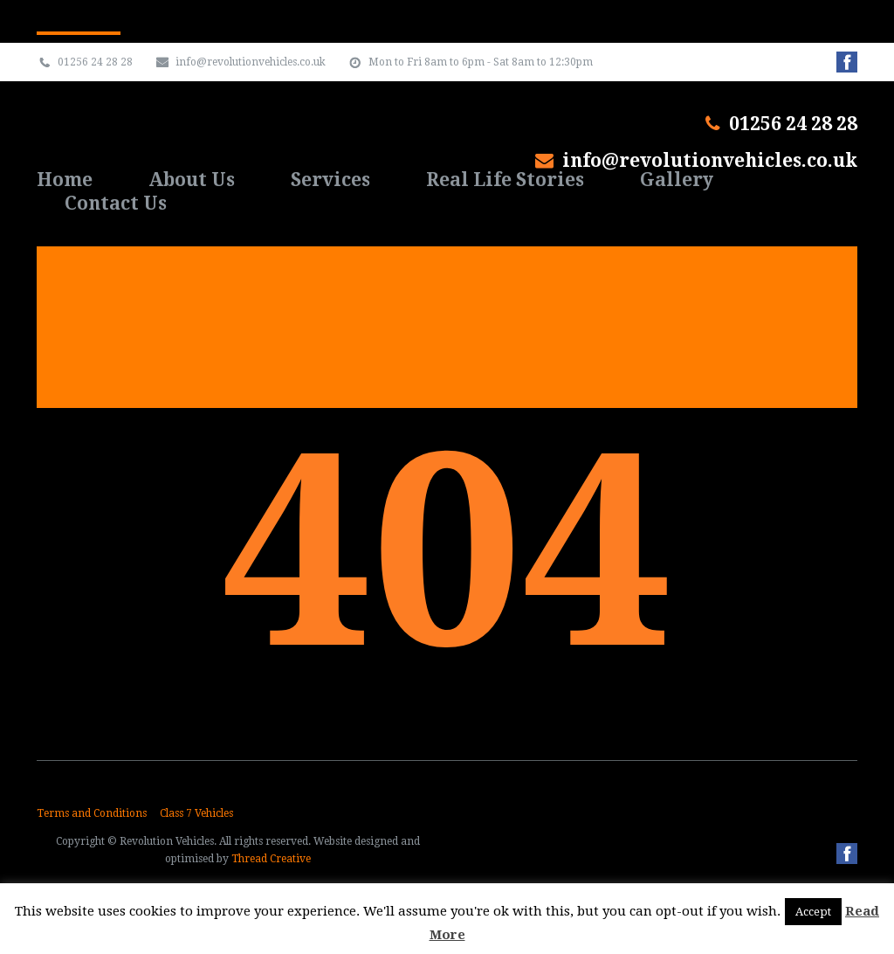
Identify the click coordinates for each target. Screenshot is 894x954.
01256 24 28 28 (793, 124)
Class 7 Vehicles (196, 813)
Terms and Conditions (92, 813)
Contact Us (116, 203)
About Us (191, 179)
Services (330, 179)
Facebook (846, 853)
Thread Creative (271, 859)
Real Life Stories (505, 179)
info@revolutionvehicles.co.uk (709, 160)
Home (65, 179)
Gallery (676, 179)
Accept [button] (813, 911)
